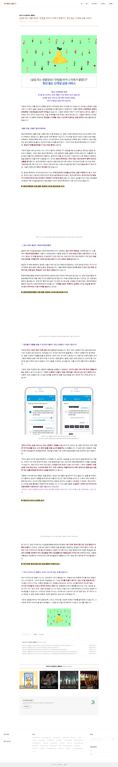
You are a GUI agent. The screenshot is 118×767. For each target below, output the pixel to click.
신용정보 (42, 748)
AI (60, 746)
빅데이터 (35, 748)
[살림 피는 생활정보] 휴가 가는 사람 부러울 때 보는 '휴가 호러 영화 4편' (39, 647)
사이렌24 (35, 746)
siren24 (73, 737)
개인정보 (62, 743)
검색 (112, 739)
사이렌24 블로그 (10, 4)
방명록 (110, 3)
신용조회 (61, 748)
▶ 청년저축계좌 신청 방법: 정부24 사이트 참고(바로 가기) (42, 186)
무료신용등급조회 (79, 743)
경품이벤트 (66, 737)
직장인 (35, 740)
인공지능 (69, 743)
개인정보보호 (51, 740)
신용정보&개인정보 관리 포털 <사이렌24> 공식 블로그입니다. (38, 703)
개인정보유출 (44, 746)
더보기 (33, 751)
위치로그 (103, 3)
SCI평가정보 (57, 737)
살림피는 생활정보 (33, 642)
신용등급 (46, 743)
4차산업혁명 (36, 737)
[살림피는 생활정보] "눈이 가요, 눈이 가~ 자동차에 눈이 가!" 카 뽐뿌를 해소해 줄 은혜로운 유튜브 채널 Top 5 (49, 653)
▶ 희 (23, 292)
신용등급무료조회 (79, 740)
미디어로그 (94, 3)
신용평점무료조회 (78, 748)
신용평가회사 (53, 746)
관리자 (65, 764)
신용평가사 (60, 740)
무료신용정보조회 (46, 737)
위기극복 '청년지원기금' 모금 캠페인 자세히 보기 (41, 564)
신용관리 (68, 748)
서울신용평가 (68, 740)
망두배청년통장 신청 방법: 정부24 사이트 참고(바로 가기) (46, 292)
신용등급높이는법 (52, 748)
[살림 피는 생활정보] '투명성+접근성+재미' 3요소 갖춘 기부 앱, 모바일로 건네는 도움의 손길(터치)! (46, 645)
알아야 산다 (25, 642)
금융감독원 (42, 740)
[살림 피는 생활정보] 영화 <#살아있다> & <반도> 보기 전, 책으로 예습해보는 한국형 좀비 (44, 649)
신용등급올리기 (37, 743)
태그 (87, 3)
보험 (80, 737)
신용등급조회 (54, 743)
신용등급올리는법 (68, 746)
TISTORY (59, 764)
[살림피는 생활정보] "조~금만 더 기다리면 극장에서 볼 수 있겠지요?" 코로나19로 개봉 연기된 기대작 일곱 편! (49, 651)
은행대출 (77, 746)
